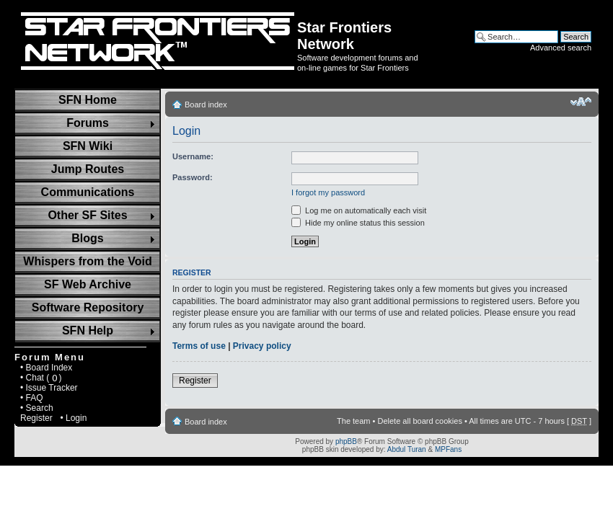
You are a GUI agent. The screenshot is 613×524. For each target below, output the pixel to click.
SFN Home (87, 100)
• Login (73, 418)
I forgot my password (328, 192)
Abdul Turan (406, 449)
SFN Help (87, 330)
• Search (36, 408)
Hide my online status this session (358, 222)
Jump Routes (87, 169)
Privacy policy (262, 346)
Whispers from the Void (87, 261)
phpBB (346, 441)
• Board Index (46, 368)
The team (353, 421)
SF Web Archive (87, 284)
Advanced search (560, 47)
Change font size (580, 101)
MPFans (448, 449)
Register (36, 418)
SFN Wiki (88, 146)
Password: (192, 177)
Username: (192, 156)
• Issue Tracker (49, 388)
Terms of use (199, 346)
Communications (88, 192)
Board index (206, 104)
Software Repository (88, 307)
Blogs (87, 238)
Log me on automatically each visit (358, 210)
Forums (87, 123)
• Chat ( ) (41, 378)
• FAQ (31, 398)
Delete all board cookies (419, 421)
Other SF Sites (87, 215)
